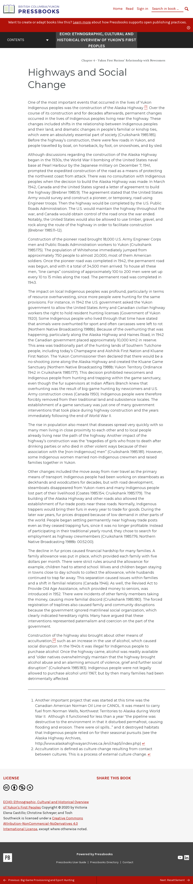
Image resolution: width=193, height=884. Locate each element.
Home (118, 8)
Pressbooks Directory (104, 862)
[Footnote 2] (54, 641)
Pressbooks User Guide (71, 862)
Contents (28, 40)
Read (130, 8)
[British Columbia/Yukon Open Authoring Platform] (31, 9)
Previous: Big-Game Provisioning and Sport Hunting (38, 880)
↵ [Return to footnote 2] (149, 754)
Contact (128, 862)
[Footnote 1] (145, 108)
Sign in (142, 8)
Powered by (95, 854)
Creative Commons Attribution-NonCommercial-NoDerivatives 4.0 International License (43, 823)
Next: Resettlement (175, 880)
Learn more (82, 22)
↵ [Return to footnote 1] (143, 743)
